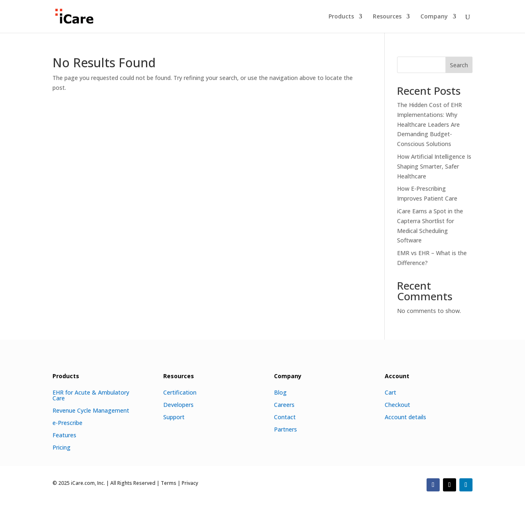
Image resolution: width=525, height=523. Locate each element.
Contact (285, 416)
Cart (390, 391)
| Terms (165, 483)
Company (434, 17)
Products (341, 17)
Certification (179, 391)
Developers (178, 404)
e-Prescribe (67, 422)
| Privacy (187, 483)
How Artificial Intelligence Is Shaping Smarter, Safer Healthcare (434, 166)
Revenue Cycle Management (90, 410)
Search (459, 65)
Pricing (61, 446)
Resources (387, 17)
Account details (405, 416)
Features (64, 434)
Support (174, 416)
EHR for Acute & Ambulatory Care (90, 394)
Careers (284, 404)
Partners (285, 428)
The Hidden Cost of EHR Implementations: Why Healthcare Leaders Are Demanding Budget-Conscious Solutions (429, 124)
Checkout (397, 404)
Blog (280, 391)
